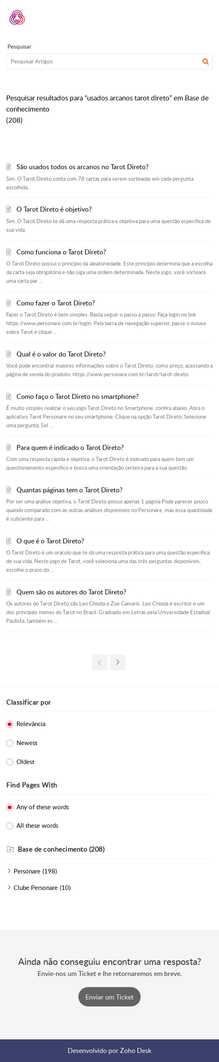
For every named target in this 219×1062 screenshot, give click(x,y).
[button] (185, 17)
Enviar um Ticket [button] (109, 996)
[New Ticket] (109, 996)
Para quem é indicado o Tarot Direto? (70, 447)
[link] (100, 662)
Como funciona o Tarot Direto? (61, 251)
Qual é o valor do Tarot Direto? (61, 354)
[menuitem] (185, 17)
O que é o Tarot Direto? (50, 540)
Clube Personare (36, 887)
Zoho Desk (135, 1050)
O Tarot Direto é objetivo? (54, 209)
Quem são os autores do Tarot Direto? (71, 591)
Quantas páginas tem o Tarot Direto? (69, 489)
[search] (109, 61)
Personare (27, 871)
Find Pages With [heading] (31, 785)
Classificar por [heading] (28, 702)
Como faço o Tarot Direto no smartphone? (77, 396)
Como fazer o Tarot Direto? (55, 302)
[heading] (115, 849)
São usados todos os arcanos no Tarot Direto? (82, 166)
